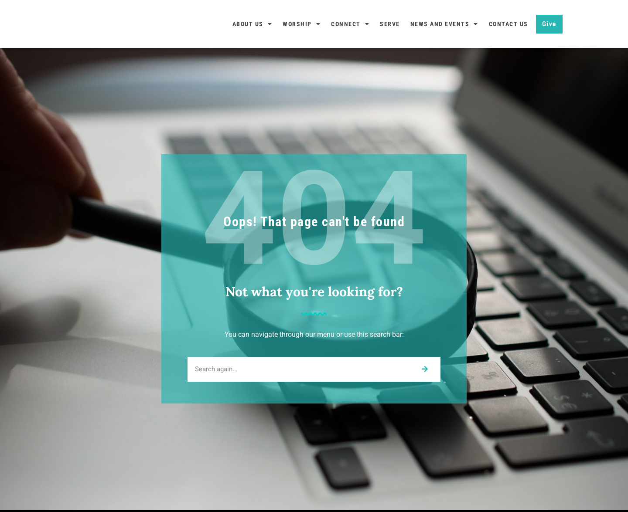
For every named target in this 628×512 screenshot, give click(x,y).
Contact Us (508, 23)
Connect (350, 24)
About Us (252, 24)
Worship (302, 24)
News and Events (444, 24)
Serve (390, 23)
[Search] (424, 369)
